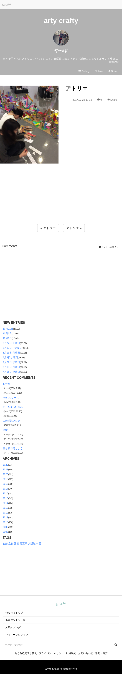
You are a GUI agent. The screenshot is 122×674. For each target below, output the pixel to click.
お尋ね (6, 383)
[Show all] (114, 61)
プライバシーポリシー (51, 653)
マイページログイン (17, 634)
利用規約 (71, 653)
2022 (5, 464)
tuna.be (60, 604)
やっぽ (61, 50)
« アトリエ (48, 228)
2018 (5, 483)
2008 (5, 531)
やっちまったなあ (13, 406)
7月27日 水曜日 (11, 362)
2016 (5, 493)
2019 (5, 479)
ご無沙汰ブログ (11, 420)
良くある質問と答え (25, 653)
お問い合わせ (85, 653)
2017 (5, 488)
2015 (5, 498)
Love (99, 71)
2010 (5, 522)
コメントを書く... (108, 247)
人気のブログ (13, 627)
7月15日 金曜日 (11, 371)
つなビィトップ (14, 612)
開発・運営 (101, 653)
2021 (5, 469)
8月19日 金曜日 (12, 347)
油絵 (5, 429)
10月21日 (8, 328)
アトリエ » (74, 228)
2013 (5, 507)
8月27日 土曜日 (11, 343)
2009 (5, 527)
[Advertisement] (61, 201)
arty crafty (61, 21)
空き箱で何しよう (13, 448)
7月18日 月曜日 (11, 367)
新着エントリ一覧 (16, 620)
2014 (5, 503)
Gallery (84, 71)
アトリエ (77, 88)
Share (112, 71)
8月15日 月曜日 (11, 352)
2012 (5, 512)
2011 (5, 517)
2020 (5, 474)
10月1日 (7, 333)
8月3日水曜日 (10, 357)
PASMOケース (11, 397)
